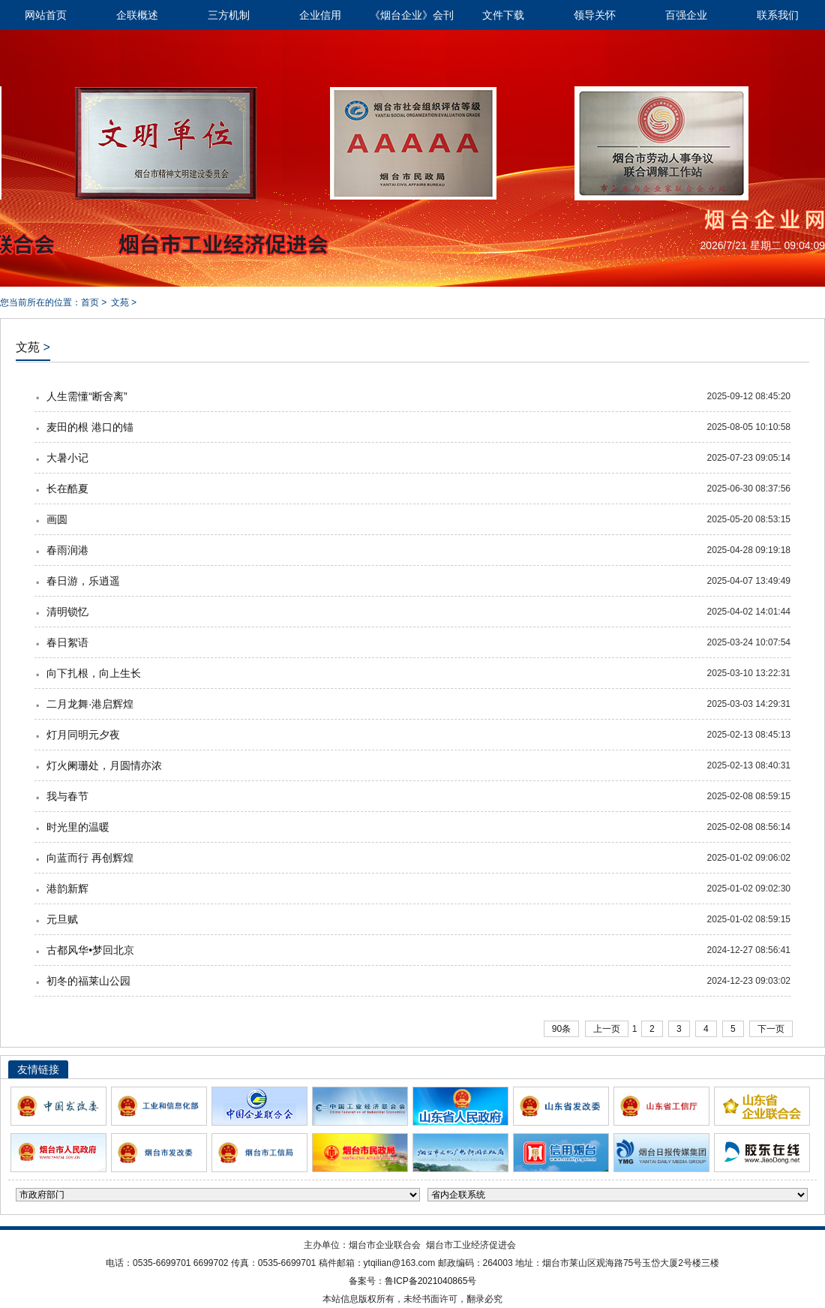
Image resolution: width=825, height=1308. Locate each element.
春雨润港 (67, 550)
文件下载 (503, 15)
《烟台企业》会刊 (412, 15)
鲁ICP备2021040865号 (431, 1281)
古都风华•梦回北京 (90, 950)
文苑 (120, 302)
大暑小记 (67, 458)
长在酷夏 (67, 489)
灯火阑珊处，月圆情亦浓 (104, 765)
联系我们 (778, 15)
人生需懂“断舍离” (86, 396)
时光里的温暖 (78, 827)
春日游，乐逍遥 (83, 581)
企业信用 (320, 15)
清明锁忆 (67, 612)
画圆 (57, 519)
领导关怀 (595, 15)
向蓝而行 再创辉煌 (90, 858)
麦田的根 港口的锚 (90, 427)
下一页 (771, 1029)
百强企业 (686, 15)
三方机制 (229, 15)
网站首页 (46, 15)
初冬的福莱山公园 (88, 981)
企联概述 (137, 15)
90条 (561, 1029)
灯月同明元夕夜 (83, 735)
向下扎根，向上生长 (93, 673)
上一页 (606, 1029)
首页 (90, 302)
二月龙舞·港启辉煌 (90, 704)
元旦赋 (62, 919)
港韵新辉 (67, 889)
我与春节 (67, 796)
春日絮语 (67, 642)
